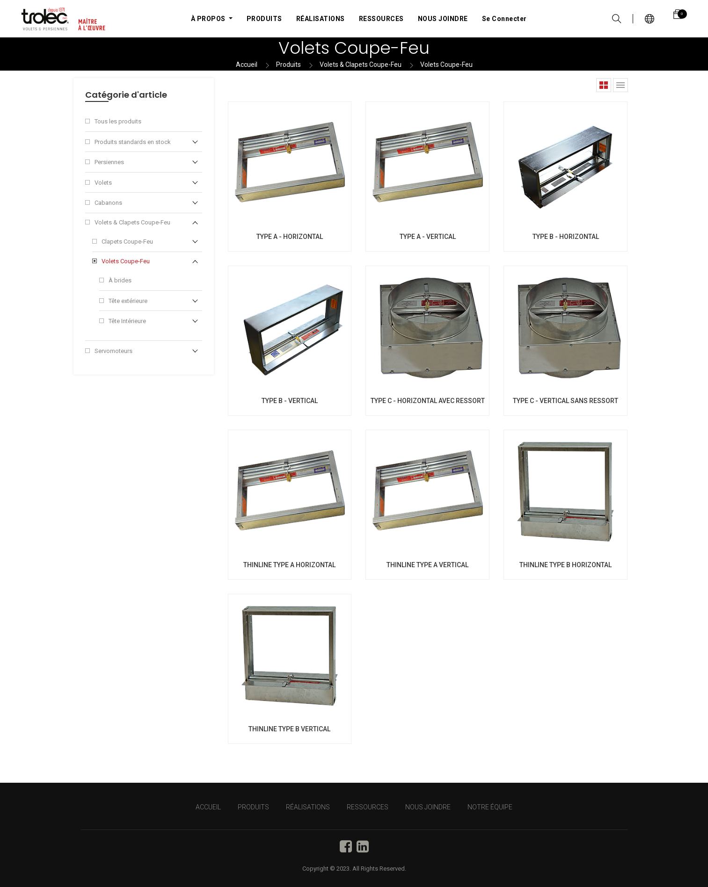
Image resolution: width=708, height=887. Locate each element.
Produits (288, 64)
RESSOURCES (367, 807)
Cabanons (108, 202)
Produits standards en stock (133, 141)
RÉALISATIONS (308, 807)
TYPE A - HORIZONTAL (289, 236)
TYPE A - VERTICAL (428, 236)
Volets (103, 182)
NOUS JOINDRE (428, 807)
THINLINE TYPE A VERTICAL (427, 565)
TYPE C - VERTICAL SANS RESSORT (565, 400)
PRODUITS (253, 807)
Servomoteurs (113, 350)
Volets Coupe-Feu (446, 64)
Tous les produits (118, 121)
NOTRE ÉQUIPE (489, 807)
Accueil (246, 64)
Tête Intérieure (127, 321)
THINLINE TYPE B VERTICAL (289, 729)
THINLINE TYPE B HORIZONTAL (565, 565)
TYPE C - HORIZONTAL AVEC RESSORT (428, 400)
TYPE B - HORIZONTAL (566, 236)
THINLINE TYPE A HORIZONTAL (289, 565)
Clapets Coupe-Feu (127, 241)
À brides (120, 280)
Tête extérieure (128, 300)
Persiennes (109, 162)
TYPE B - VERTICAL (290, 400)
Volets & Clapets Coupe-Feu (360, 64)
